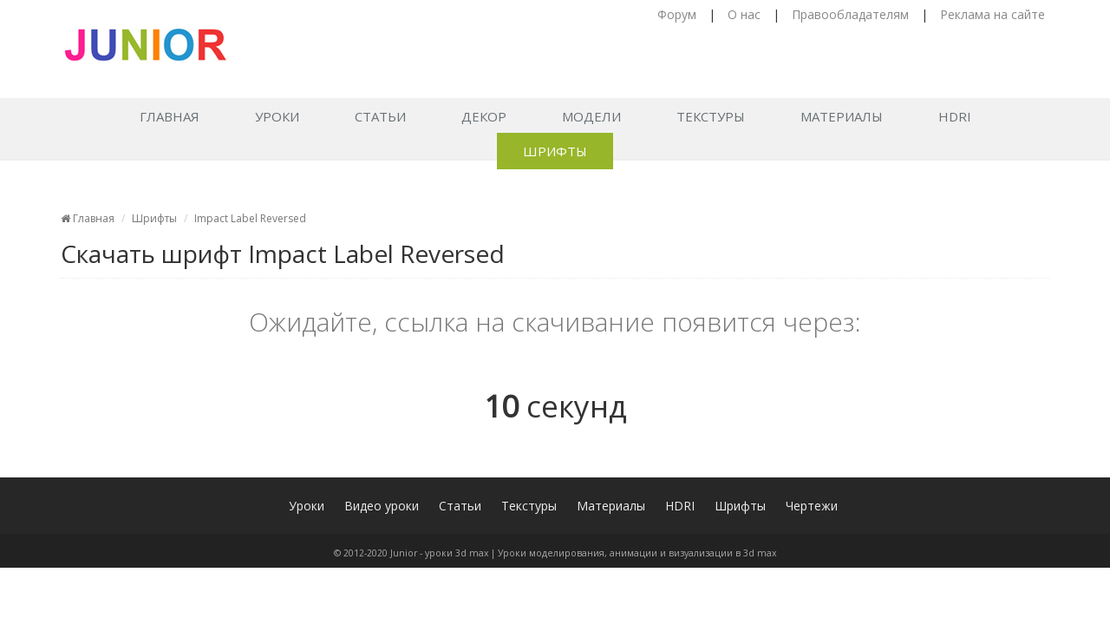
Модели (591, 116)
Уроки (277, 116)
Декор (483, 116)
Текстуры (710, 116)
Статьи (380, 116)
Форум (676, 14)
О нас (744, 14)
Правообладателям (850, 14)
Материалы (841, 116)
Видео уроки (381, 505)
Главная (169, 116)
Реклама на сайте (992, 14)
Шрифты (555, 151)
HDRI (954, 116)
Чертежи (812, 505)
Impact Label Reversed (250, 218)
